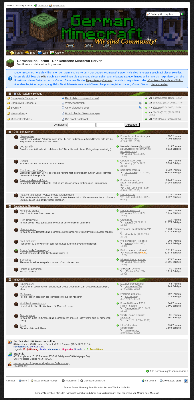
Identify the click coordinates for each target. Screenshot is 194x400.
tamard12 (158, 102)
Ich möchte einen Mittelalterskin (128, 326)
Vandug (157, 107)
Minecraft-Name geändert (133, 259)
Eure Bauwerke (29, 220)
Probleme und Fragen (32, 170)
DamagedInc (131, 308)
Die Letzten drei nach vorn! (133, 250)
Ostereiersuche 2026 (130, 160)
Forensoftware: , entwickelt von (97, 387)
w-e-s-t (128, 243)
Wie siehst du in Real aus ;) (134, 241)
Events (24, 160)
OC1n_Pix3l (131, 172)
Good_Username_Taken (137, 188)
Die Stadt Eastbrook (130, 210)
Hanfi (127, 320)
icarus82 (129, 222)
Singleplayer (27, 284)
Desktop (136, 268)
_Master (129, 271)
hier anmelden (159, 84)
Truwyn (47, 359)
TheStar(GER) (160, 112)
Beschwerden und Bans (33, 180)
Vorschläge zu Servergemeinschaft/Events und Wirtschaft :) (135, 149)
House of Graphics (30, 268)
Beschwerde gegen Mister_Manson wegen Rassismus (131, 183)
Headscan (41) (20, 366)
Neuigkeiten (27, 136)
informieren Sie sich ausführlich (165, 80)
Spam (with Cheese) (34, 250)
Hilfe (43, 76)
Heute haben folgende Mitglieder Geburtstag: (41, 363)
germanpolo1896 (133, 286)
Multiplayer (26, 294)
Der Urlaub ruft (127, 194)
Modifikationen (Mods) (33, 303)
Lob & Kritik (26, 146)
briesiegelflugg (132, 330)
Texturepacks (27, 315)
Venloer (157, 119)
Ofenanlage (126, 220)
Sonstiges (25, 259)
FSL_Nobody (131, 296)
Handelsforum (28, 229)
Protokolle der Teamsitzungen (135, 136)
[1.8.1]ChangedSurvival (132, 284)
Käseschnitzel (160, 98)
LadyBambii (130, 197)
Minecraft (19, 279)
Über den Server (23, 131)
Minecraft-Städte (29, 210)
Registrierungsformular (99, 80)
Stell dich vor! (27, 241)
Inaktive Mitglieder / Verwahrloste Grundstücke (47, 194)
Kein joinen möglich (130, 170)
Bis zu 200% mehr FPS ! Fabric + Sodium (132, 304)
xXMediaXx (130, 234)
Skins (23, 325)
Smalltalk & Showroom (27, 206)
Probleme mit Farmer (130, 294)
